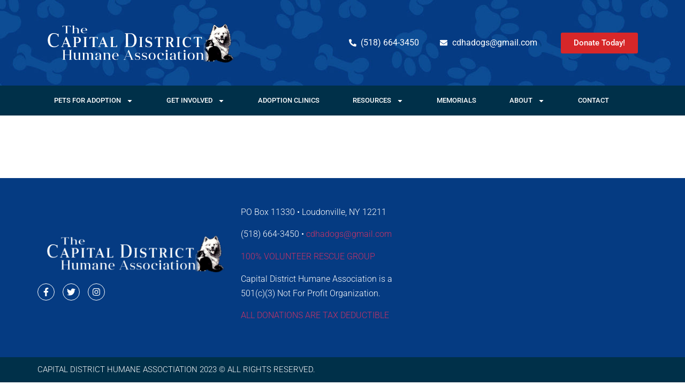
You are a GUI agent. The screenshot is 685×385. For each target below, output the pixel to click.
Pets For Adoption (93, 101)
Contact (593, 100)
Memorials (456, 100)
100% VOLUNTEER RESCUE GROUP (308, 256)
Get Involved (195, 101)
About (527, 101)
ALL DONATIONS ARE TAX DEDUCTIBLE (315, 315)
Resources (378, 101)
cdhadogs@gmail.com (349, 234)
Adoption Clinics (288, 100)
